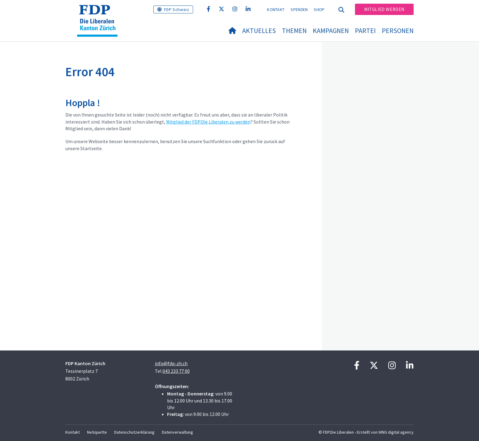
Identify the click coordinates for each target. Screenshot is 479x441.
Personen (398, 30)
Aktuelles (259, 30)
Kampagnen (331, 30)
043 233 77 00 (176, 371)
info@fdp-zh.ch (171, 363)
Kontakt (275, 9)
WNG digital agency (396, 432)
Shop (319, 9)
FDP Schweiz (176, 9)
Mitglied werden (384, 9)
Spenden (299, 9)
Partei (365, 30)
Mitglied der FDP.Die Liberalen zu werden (208, 122)
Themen (294, 30)
